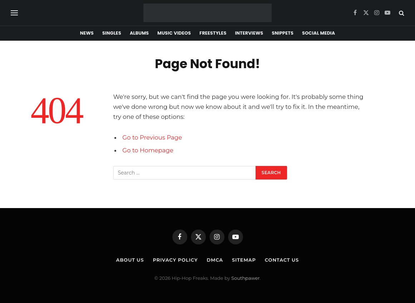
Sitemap (244, 260)
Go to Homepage (147, 150)
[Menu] (14, 13)
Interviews (249, 33)
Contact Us (282, 260)
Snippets (282, 33)
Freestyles (212, 33)
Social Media (318, 33)
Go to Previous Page (152, 137)
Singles (111, 33)
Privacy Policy (175, 260)
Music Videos (174, 33)
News (87, 33)
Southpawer (245, 278)
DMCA (215, 260)
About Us (130, 260)
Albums (139, 33)
